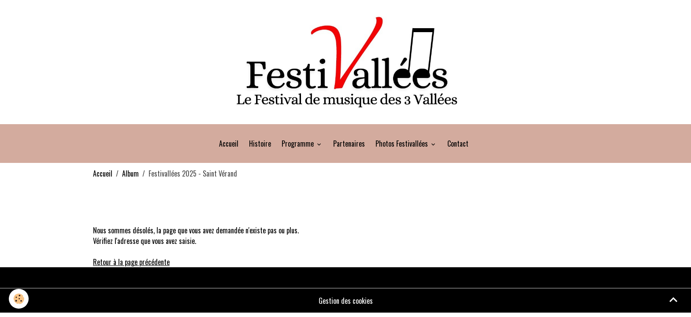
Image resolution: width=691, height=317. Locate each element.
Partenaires (349, 143)
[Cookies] (19, 299)
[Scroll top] (673, 299)
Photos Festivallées (402, 143)
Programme (299, 143)
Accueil (228, 143)
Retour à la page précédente (131, 262)
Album (130, 173)
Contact (457, 143)
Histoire (260, 143)
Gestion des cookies (346, 300)
